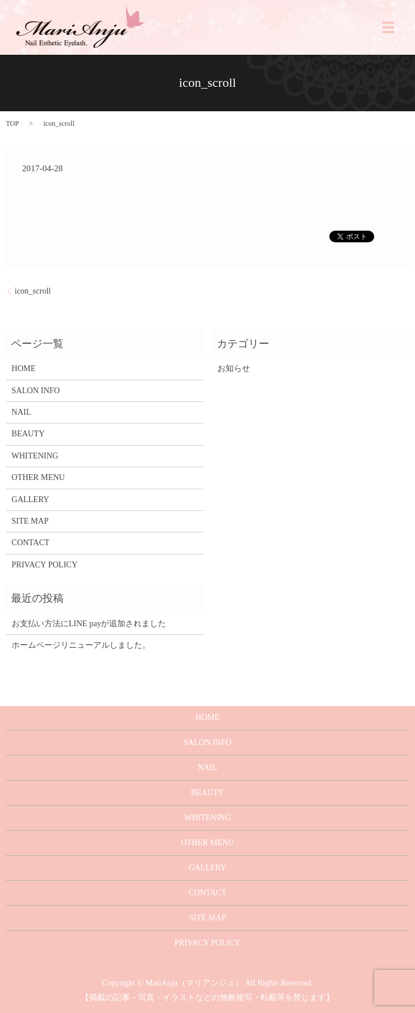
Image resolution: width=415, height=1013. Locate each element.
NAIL (21, 412)
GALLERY (31, 499)
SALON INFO (36, 390)
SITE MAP (30, 521)
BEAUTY (28, 433)
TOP (12, 123)
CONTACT (31, 542)
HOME (24, 368)
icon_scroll (33, 291)
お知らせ (233, 368)
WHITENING (35, 455)
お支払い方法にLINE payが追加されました (89, 623)
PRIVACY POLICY (45, 564)
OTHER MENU (38, 477)
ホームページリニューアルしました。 (81, 645)
